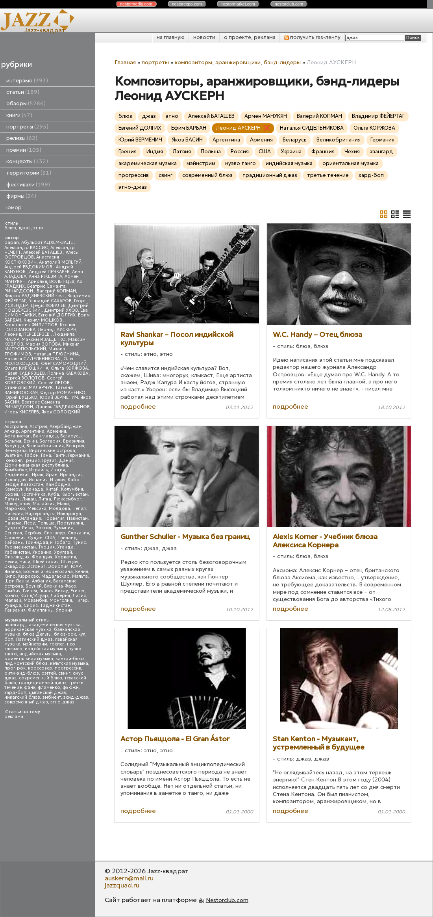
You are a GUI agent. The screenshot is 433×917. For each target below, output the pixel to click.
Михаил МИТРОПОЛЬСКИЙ (42, 347)
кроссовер (40, 668)
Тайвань (13, 542)
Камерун (14, 489)
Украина (42, 552)
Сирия (31, 605)
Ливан (29, 499)
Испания (38, 479)
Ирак (37, 474)
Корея (11, 494)
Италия (57, 479)
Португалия (70, 523)
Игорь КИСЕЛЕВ (21, 412)
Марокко (14, 508)
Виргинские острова (52, 450)
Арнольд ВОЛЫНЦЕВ (51, 281)
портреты (27, 126)
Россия (43, 527)
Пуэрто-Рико (18, 527)
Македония (17, 503)
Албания (41, 581)
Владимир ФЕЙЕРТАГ (378, 116)
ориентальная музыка (28, 658)
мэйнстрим (35, 644)
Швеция (69, 561)
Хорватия (65, 557)
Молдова (59, 508)
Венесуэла (15, 450)
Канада (34, 489)
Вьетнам (13, 455)
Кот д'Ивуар (34, 595)
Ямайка (12, 571)
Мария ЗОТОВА (43, 344)
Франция (42, 557)
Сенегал (13, 533)
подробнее (138, 406)
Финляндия (17, 557)
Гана (46, 455)
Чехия (10, 561)
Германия (78, 455)
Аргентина (32, 431)
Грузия (49, 460)
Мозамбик (35, 600)
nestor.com (136, 4)
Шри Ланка (17, 581)
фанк (29, 687)
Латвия (12, 499)
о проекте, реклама (250, 37)
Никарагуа (69, 513)
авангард (15, 624)
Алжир (11, 431)
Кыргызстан (74, 494)
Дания (66, 460)
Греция (32, 460)
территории (28, 172)
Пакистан (77, 518)
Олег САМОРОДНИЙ (64, 363)
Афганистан (17, 436)
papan (11, 242)
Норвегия (54, 518)
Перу (29, 523)
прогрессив (68, 668)
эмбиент (52, 697)
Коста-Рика (33, 494)
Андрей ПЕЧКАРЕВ (49, 271)
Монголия (61, 600)
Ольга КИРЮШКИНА (26, 368)
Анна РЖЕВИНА (45, 276)
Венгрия (75, 445)
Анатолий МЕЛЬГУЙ (60, 262)
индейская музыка (45, 648)
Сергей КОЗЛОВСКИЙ (33, 380)
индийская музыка (40, 654)
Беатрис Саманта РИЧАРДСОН (35, 289)
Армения (56, 431)
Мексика (37, 508)
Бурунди (14, 445)
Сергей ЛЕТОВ (54, 382)
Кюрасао (28, 576)
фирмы (21, 196)
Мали (63, 503)
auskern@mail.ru (129, 878)
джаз (25, 228)
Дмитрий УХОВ (61, 310)
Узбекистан (17, 552)
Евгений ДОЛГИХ (57, 315)
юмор (14, 207)
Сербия (32, 533)
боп (8, 639)
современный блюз (40, 678)
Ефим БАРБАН (188, 128)
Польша (46, 523)
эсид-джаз (75, 697)
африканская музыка (28, 629)
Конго (11, 595)
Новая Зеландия (22, 518)
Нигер (81, 600)
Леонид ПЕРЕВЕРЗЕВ (27, 334)
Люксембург (67, 499)
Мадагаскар (55, 576)
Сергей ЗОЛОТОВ (24, 378)
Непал (79, 508)
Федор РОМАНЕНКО (62, 392)
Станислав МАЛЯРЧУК (28, 387)
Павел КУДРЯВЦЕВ (24, 373)
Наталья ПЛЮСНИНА (56, 354)
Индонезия (17, 474)
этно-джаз (62, 702)
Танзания (15, 610)
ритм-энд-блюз (21, 673)
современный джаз (26, 702)
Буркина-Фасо (60, 586)
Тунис (79, 542)
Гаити (60, 455)
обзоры (26, 103)
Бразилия (73, 441)
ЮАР (76, 566)
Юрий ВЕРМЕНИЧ (59, 397)
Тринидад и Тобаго (47, 542)
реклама (13, 716)
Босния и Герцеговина (48, 571)
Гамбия (12, 590)
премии (23, 150)
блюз (10, 228)
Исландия (15, 479)
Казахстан (32, 484)
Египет (77, 590)
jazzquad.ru (122, 885)
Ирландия (71, 474)
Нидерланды (40, 513)
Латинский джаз (34, 639)
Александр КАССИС (26, 247)
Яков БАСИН (187, 139)
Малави (12, 600)
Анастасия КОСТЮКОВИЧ (31, 259)
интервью (27, 80)
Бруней (34, 586)
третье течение (328, 175)
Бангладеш (45, 436)
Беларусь (70, 436)
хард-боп (15, 692)
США (50, 537)
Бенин (30, 441)
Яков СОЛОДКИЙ (60, 412)
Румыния (63, 527)
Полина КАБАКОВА (68, 373)
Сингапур (54, 533)
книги (19, 115)
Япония (64, 610)
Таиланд (67, 537)
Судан (35, 537)
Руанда (12, 605)
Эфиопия (58, 566)
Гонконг (13, 460)
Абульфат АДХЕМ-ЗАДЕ (47, 242)
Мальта (80, 576)
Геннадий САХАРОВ (50, 300)
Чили (24, 561)
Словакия (78, 533)
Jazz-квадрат (44, 30)
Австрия (38, 426)
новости (204, 37)
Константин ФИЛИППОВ (30, 324)
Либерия (60, 595)
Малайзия (44, 503)
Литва (44, 499)
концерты (27, 161)
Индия (57, 469)
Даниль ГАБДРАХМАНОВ (62, 406)
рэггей (48, 673)
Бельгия (12, 441)
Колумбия (72, 489)
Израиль (38, 469)
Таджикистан (55, 605)
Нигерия (13, 513)
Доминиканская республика (36, 465)
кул (81, 634)
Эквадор (14, 566)
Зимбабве (15, 469)
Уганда (65, 547)
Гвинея (30, 590)
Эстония (36, 566)
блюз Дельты (37, 634)
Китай (52, 489)
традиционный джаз (43, 682)
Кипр (10, 576)
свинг (64, 673)
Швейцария (46, 561)
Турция (46, 547)
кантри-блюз (70, 658)
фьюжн (71, 687)
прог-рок (15, 668)
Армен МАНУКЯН (265, 116)
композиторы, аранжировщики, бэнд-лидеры (238, 62)
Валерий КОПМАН (56, 291)
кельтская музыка (69, 663)
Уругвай (63, 552)
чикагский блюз (22, 697)
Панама (13, 523)
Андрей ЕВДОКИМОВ (29, 267)
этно (38, 228)
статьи (22, 92)
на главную (171, 37)
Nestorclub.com (227, 900)
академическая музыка (55, 624)
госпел (57, 644)
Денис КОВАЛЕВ (48, 305)
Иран (51, 474)
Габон (32, 455)
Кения (81, 571)
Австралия (15, 426)
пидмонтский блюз (26, 663)
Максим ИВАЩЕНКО (44, 339)
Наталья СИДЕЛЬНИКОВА (32, 358)
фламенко (49, 687)
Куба (53, 494)
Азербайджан (65, 426)
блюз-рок (65, 634)
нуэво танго (240, 163)
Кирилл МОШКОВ (43, 320)
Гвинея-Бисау (53, 590)
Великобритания (45, 445)
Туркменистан (20, 547)
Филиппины (41, 610)
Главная (125, 62)
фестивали (28, 184)
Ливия (79, 595)
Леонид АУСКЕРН (57, 329)
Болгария (50, 441)
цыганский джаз (47, 692)
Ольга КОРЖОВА (69, 368)
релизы (21, 138)
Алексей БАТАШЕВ (43, 252)
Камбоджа (58, 484)
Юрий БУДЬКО (20, 397)
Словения (15, 537)
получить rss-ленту (312, 37)
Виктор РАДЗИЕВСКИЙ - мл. (34, 295)
